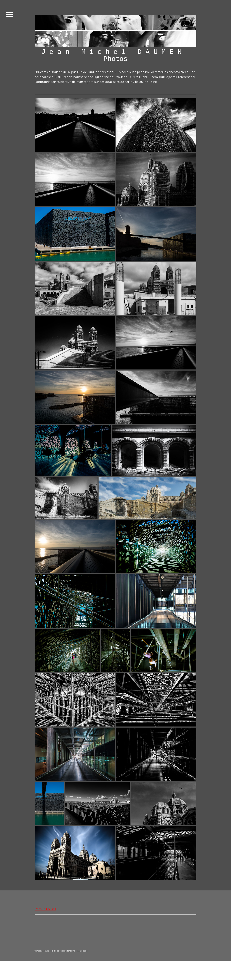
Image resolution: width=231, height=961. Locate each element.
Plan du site (82, 951)
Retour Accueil (45, 909)
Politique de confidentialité (63, 951)
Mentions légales (41, 951)
